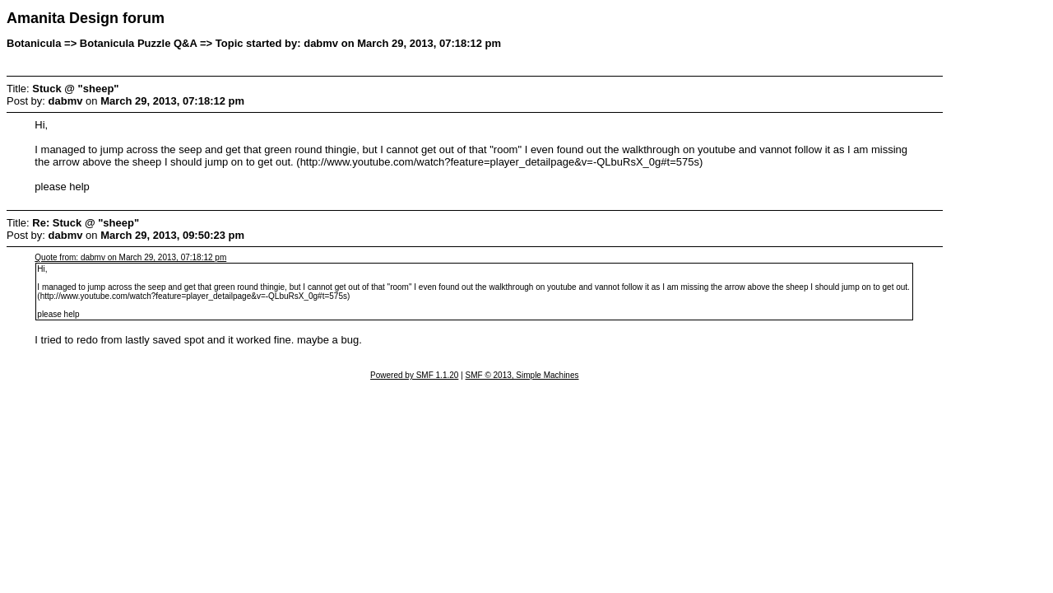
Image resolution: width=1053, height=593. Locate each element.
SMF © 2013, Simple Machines (522, 375)
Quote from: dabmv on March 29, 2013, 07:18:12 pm (130, 257)
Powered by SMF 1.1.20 (414, 375)
